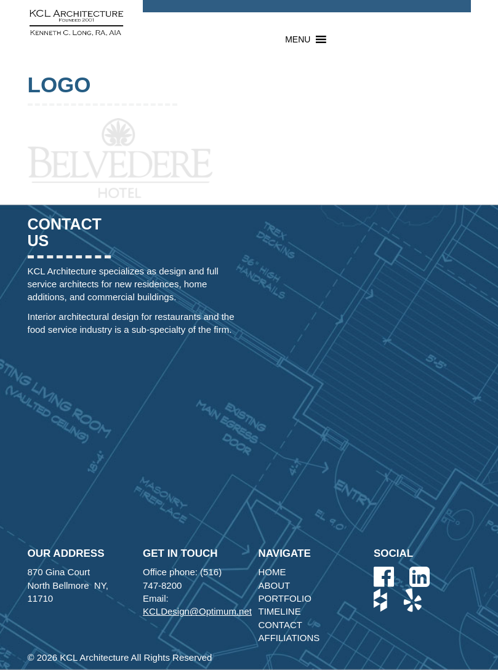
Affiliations (289, 637)
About (275, 585)
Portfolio (285, 598)
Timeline (280, 611)
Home (272, 572)
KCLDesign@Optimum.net (197, 611)
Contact (280, 625)
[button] (297, 39)
